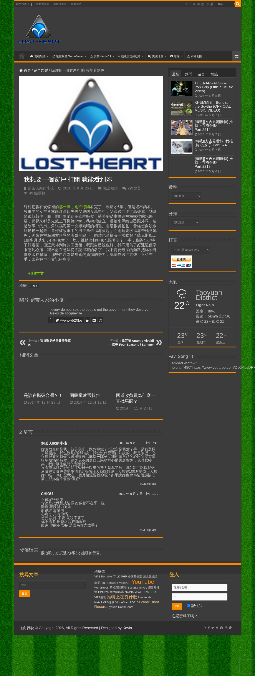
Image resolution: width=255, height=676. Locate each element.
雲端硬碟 (38, 56)
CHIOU (47, 494)
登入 (66, 553)
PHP (124, 576)
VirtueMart (122, 602)
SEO (153, 592)
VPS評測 (108, 602)
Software (112, 582)
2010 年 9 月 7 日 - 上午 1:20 (138, 493)
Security (133, 587)
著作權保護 (59, 3)
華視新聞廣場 (118, 587)
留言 (201, 74)
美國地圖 (155, 56)
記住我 (194, 606)
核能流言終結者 (129, 56)
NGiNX (129, 592)
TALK (34, 286)
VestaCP (124, 582)
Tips (146, 592)
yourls (113, 607)
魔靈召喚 (100, 582)
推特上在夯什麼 (122, 596)
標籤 (214, 74)
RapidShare (125, 607)
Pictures (103, 592)
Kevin (127, 628)
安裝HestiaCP (100, 56)
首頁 (22, 55)
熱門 (188, 74)
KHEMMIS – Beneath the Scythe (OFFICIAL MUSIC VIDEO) (213, 106)
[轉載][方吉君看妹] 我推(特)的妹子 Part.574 (214, 143)
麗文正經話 (150, 576)
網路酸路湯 (117, 592)
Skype (143, 587)
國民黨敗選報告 (85, 395)
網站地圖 (194, 56)
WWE (138, 592)
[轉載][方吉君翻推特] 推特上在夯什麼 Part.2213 (214, 163)
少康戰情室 (135, 576)
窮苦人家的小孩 (41, 188)
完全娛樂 (40, 70)
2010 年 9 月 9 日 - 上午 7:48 (138, 443)
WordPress (101, 587)
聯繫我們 (76, 3)
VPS (97, 576)
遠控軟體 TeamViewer (68, 56)
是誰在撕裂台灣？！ (43, 395)
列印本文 (36, 273)
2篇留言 (134, 188)
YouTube (142, 582)
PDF (133, 602)
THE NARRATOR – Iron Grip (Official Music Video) (214, 87)
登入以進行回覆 (147, 483)
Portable (106, 576)
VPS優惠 (100, 597)
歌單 (175, 56)
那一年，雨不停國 (74, 207)
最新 (175, 74)
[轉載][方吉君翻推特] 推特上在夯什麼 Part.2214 (214, 126)
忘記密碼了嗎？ (185, 616)
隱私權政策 (42, 3)
